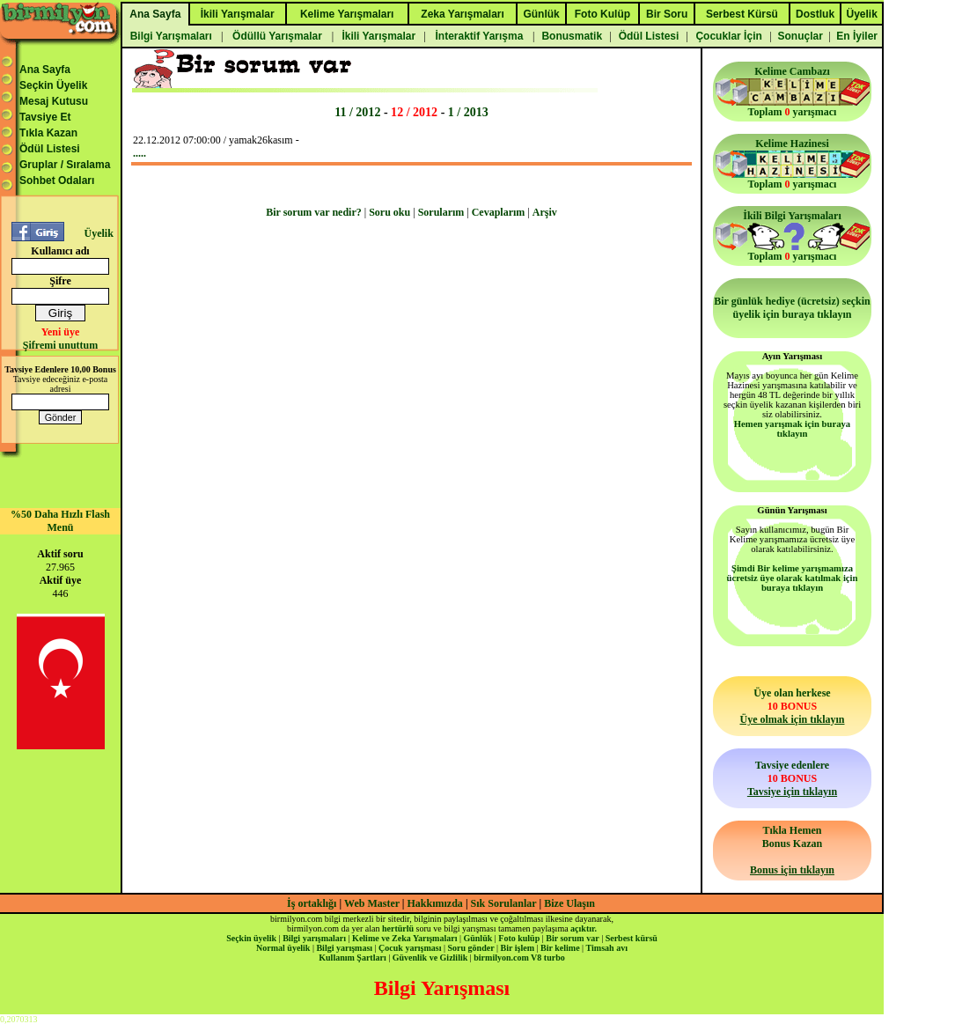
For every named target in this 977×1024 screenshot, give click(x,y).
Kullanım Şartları (352, 957)
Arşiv (545, 212)
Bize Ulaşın (569, 903)
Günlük (477, 938)
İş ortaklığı (311, 903)
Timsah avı (607, 948)
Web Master (373, 903)
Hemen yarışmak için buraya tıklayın (792, 428)
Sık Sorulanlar (504, 903)
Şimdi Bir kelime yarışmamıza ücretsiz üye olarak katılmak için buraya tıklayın (792, 578)
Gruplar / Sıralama (64, 164)
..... (139, 153)
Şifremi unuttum (60, 345)
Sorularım (441, 212)
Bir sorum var (572, 938)
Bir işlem (517, 948)
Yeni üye (60, 332)
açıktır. (583, 928)
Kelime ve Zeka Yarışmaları (404, 938)
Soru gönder (471, 948)
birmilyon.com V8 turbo (519, 957)
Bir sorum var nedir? (314, 212)
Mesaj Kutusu (53, 101)
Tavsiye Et (44, 117)
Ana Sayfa (44, 69)
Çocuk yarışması (409, 948)
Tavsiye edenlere (792, 778)
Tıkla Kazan (48, 133)
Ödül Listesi (49, 149)
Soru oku (389, 212)
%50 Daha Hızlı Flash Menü (60, 521)
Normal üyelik (283, 948)
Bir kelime (560, 948)
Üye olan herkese (791, 706)
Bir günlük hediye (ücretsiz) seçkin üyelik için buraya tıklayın (792, 307)
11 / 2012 (357, 112)
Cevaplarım (498, 212)
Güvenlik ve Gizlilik (430, 957)
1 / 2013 (468, 112)
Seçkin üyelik (251, 938)
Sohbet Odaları (56, 180)
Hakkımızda (435, 903)
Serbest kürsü (631, 938)
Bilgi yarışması (344, 948)
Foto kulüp (519, 938)
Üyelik (98, 233)
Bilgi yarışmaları (314, 938)
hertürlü (398, 928)
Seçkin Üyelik (53, 85)
